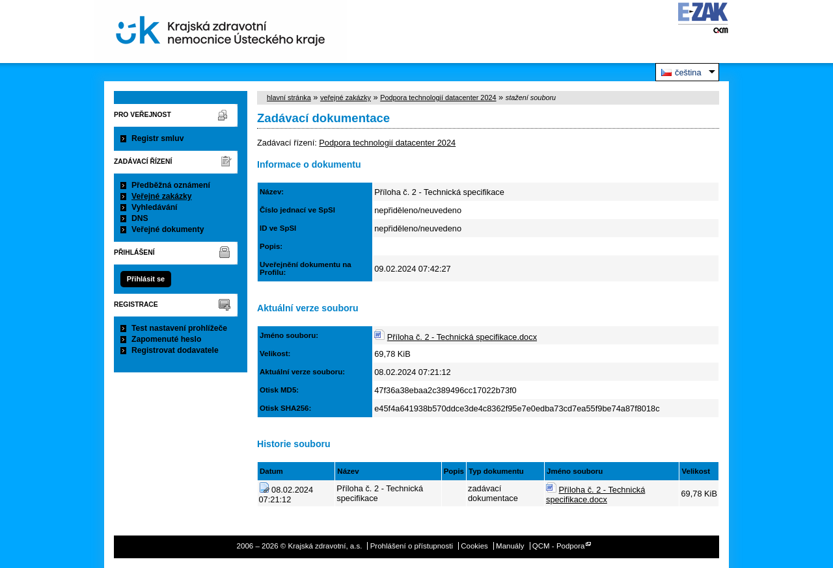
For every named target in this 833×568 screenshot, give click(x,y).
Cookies (474, 546)
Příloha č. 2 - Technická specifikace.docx (462, 337)
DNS (139, 218)
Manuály (510, 546)
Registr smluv (157, 138)
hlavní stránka (289, 97)
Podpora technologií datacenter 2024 (438, 97)
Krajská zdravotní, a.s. (220, 31)
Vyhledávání (154, 207)
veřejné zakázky (345, 97)
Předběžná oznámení (170, 185)
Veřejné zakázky (161, 196)
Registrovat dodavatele (175, 350)
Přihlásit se (146, 279)
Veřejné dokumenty (167, 229)
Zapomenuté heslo (166, 339)
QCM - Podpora (558, 546)
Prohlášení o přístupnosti (411, 546)
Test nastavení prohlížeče (179, 328)
